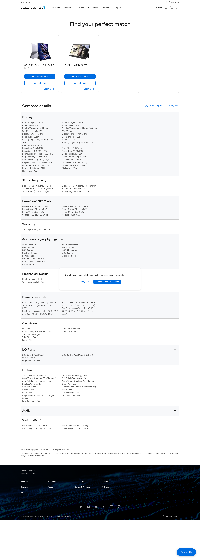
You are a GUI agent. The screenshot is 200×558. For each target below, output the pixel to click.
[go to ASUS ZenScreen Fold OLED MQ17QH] (40, 51)
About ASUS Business (29, 484)
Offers (159, 7)
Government (79, 521)
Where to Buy (26, 509)
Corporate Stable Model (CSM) (139, 488)
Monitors (51, 495)
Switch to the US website (107, 282)
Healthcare (79, 499)
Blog (103, 492)
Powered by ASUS (134, 492)
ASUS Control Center (162, 488)
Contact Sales (107, 509)
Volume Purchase (108, 505)
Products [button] (56, 7)
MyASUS (158, 484)
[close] (137, 271)
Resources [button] (93, 7)
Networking (52, 518)
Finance (77, 517)
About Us (25, 2)
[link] (39, 83)
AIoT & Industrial (54, 514)
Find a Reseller (107, 513)
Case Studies (106, 488)
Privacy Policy (79, 554)
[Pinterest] (119, 544)
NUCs (50, 492)
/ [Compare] (47, 471)
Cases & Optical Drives (56, 522)
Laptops (51, 484)
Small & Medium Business (84, 484)
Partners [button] (106, 7)
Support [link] (117, 7)
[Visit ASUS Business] (28, 471)
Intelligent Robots (54, 526)
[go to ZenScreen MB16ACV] (80, 51)
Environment (25, 492)
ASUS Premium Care (135, 484)
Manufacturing (80, 503)
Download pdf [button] (153, 106)
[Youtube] (88, 544)
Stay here (85, 282)
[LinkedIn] (81, 544)
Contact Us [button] (171, 2)
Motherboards (53, 507)
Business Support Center (137, 501)
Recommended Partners (30, 505)
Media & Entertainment (83, 513)
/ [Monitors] (39, 471)
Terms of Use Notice (64, 554)
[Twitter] (96, 544)
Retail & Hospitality (81, 495)
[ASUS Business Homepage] (33, 8)
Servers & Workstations (56, 503)
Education (78, 492)
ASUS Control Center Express (165, 492)
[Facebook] (104, 544)
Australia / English (171, 554)
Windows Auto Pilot (162, 495)
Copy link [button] (172, 106)
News (104, 495)
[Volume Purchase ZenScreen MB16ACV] (80, 76)
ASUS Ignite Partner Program (31, 501)
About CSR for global (28, 488)
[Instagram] (111, 544)
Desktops (51, 488)
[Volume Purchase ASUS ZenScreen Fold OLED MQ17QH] (39, 76)
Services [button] (80, 7)
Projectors (51, 499)
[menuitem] (56, 8)
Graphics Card (53, 511)
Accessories (52, 530)
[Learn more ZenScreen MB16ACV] (90, 88)
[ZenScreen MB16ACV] (80, 66)
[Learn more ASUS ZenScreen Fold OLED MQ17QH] (49, 88)
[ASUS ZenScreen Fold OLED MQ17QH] (39, 66)
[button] (166, 8)
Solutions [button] (68, 7)
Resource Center (108, 484)
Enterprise (78, 488)
